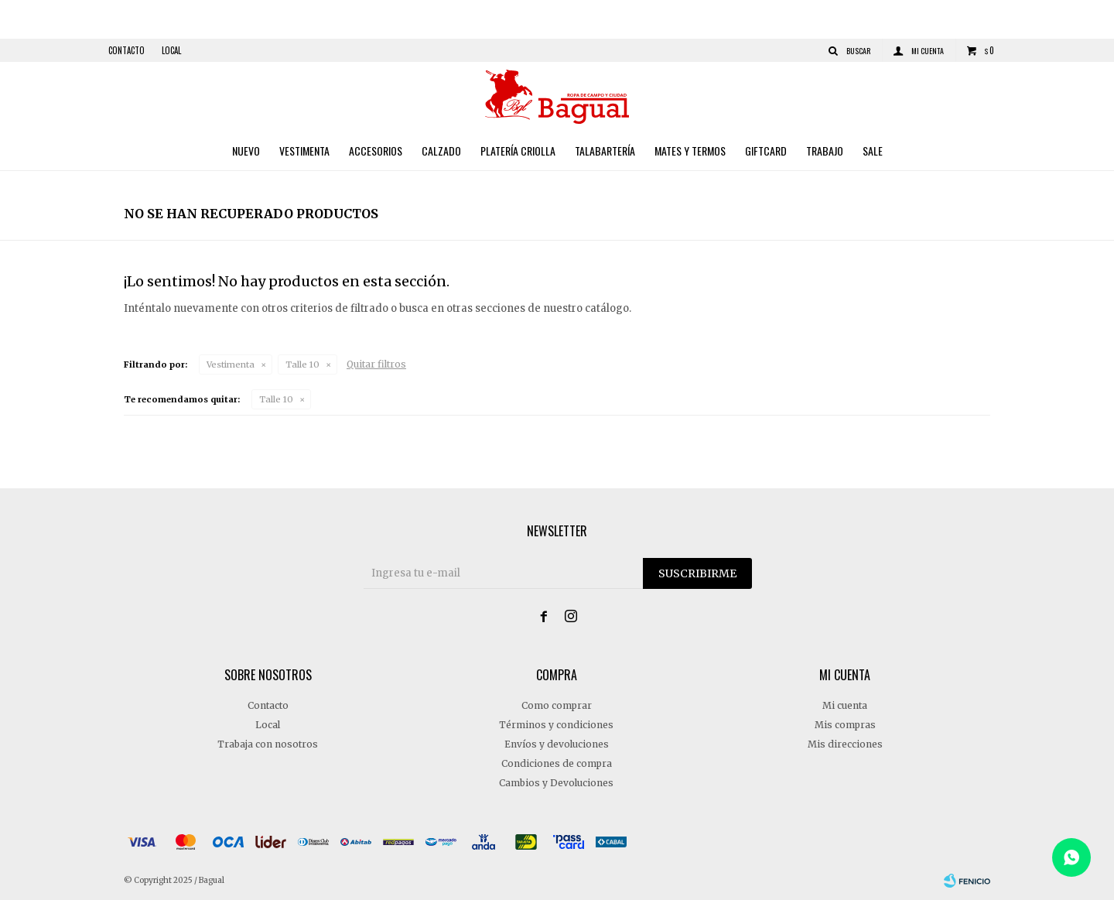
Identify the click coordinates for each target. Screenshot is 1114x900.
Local (171, 50)
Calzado (441, 150)
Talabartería (605, 150)
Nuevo (246, 150)
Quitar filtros (376, 364)
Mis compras (845, 725)
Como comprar (556, 705)
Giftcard (766, 150)
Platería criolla (517, 150)
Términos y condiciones (556, 725)
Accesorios (375, 150)
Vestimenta (304, 150)
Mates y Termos (690, 150)
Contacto (126, 50)
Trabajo (824, 150)
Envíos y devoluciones (556, 744)
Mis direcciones (845, 744)
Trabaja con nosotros (267, 744)
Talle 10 (302, 364)
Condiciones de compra (556, 763)
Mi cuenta (844, 705)
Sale (873, 150)
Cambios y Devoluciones (556, 783)
